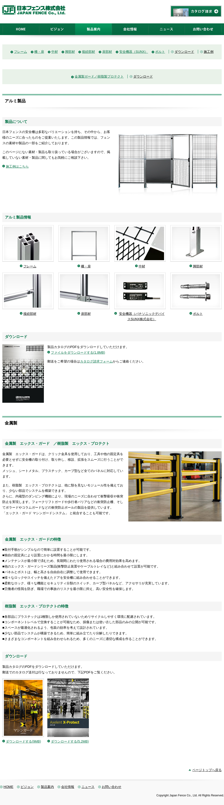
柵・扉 (39, 52)
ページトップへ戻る (207, 770)
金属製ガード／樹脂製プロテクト (99, 76)
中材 (54, 52)
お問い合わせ (111, 787)
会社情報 (67, 787)
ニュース (87, 787)
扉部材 (107, 52)
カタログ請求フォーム (96, 361)
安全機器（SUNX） (133, 52)
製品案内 (47, 787)
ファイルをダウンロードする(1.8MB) (78, 352)
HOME (8, 787)
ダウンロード (184, 52)
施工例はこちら (17, 166)
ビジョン (27, 787)
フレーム (20, 52)
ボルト (160, 52)
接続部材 (88, 52)
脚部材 (70, 52)
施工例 (209, 52)
